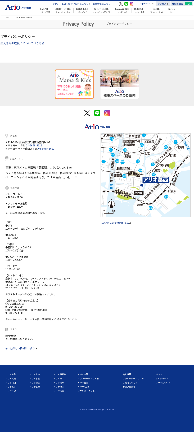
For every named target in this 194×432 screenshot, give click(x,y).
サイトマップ (162, 378)
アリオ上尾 (34, 386)
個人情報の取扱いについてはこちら (22, 43)
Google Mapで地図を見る (116, 223)
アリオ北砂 (58, 382)
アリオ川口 (10, 382)
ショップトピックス (63, 10)
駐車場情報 (177, 3)
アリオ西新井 (59, 374)
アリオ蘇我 (10, 374)
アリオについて (163, 382)
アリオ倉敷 (34, 378)
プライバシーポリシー (133, 378)
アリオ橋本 (58, 386)
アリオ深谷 (58, 390)
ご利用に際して (130, 382)
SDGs (171, 10)
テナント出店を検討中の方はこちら (71, 3)
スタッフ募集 (139, 10)
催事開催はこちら (103, 3)
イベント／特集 (44, 10)
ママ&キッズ (122, 10)
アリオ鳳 (57, 378)
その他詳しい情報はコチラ (21, 348)
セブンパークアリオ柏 (88, 378)
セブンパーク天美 (86, 390)
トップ (8, 17)
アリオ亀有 (10, 386)
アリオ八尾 (10, 390)
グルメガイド (82, 10)
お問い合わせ (129, 386)
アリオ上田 (34, 374)
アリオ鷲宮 (34, 382)
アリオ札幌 (10, 378)
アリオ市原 (83, 374)
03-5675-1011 (46, 148)
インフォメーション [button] (157, 10)
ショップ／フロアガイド (101, 10)
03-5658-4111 (34, 145)
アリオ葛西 (83, 382)
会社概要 (127, 374)
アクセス (162, 3)
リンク (159, 374)
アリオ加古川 (84, 386)
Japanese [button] (145, 3)
